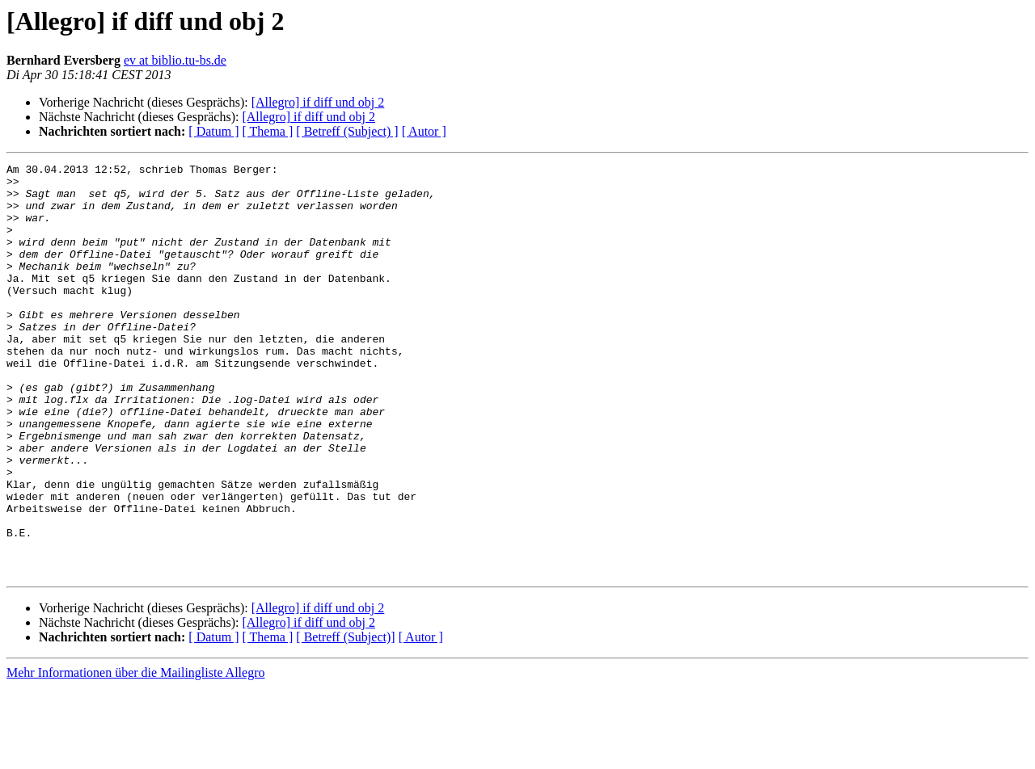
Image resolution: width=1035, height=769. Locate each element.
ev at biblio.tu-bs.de (175, 60)
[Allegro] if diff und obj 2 (318, 102)
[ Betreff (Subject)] (345, 719)
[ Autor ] (424, 131)
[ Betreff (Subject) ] (347, 131)
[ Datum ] (213, 131)
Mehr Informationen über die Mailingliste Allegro (135, 755)
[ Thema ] (268, 131)
